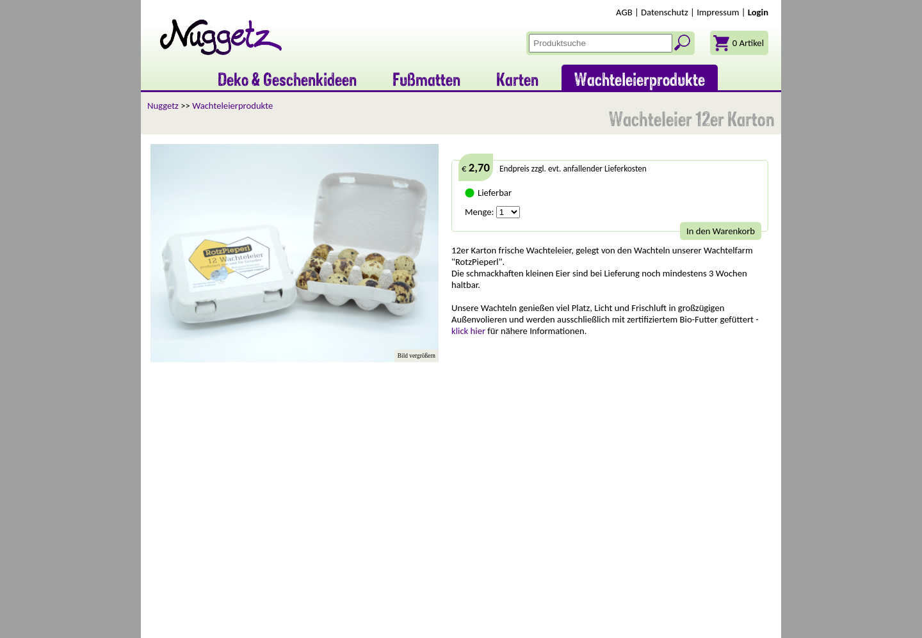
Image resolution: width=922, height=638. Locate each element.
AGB (624, 12)
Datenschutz (664, 12)
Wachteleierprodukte (232, 105)
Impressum (718, 12)
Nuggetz (163, 105)
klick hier (468, 331)
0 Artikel (748, 43)
